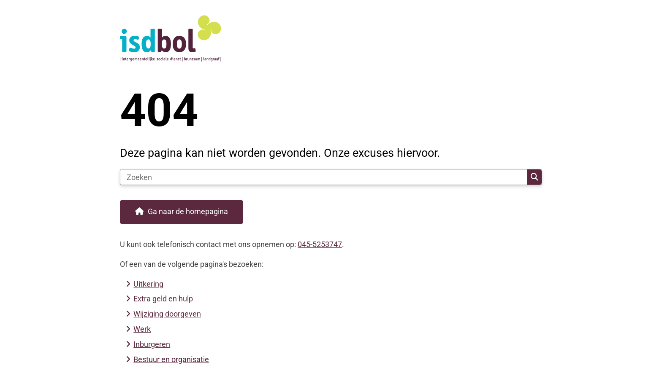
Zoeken (534, 177)
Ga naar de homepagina (188, 211)
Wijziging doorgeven (167, 313)
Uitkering (148, 283)
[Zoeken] (323, 177)
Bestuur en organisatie (171, 359)
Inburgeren (151, 344)
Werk (142, 329)
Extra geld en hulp (163, 298)
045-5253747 (320, 244)
